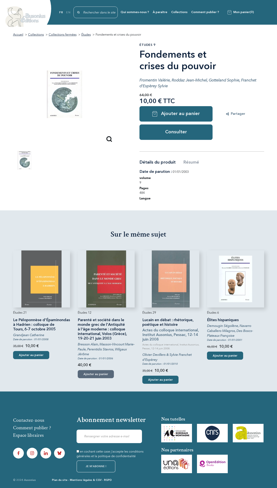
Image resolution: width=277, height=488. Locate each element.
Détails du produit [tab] (157, 162)
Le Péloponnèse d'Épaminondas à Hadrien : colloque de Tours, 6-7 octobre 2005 (41, 324)
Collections (179, 12)
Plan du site (59, 480)
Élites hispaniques (223, 320)
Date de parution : (155, 172)
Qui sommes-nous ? (135, 12)
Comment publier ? (205, 12)
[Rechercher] (95, 12)
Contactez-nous (28, 420)
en (68, 12)
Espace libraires (28, 435)
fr (61, 12)
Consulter (176, 132)
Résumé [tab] (191, 162)
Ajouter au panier (176, 114)
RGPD (108, 480)
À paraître (160, 12)
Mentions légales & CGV (86, 480)
